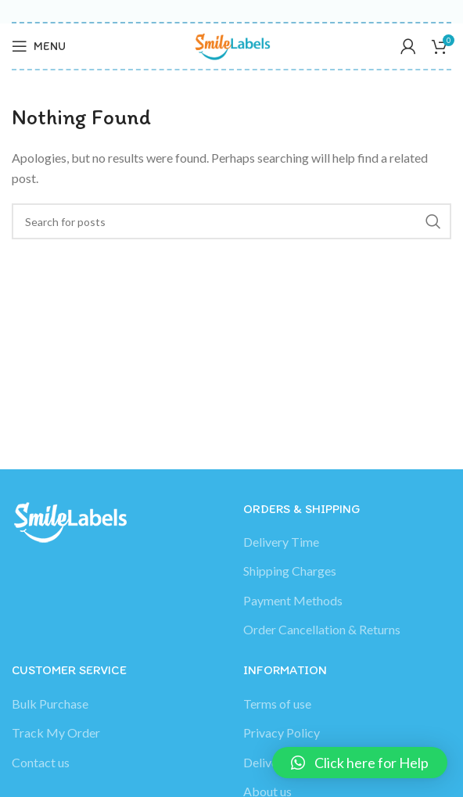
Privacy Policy (281, 732)
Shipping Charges (289, 570)
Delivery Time (281, 541)
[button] (359, 762)
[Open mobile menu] (39, 46)
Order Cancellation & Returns (321, 629)
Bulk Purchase (50, 703)
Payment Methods (293, 600)
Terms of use (277, 703)
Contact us (41, 762)
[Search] (231, 221)
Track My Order (56, 732)
